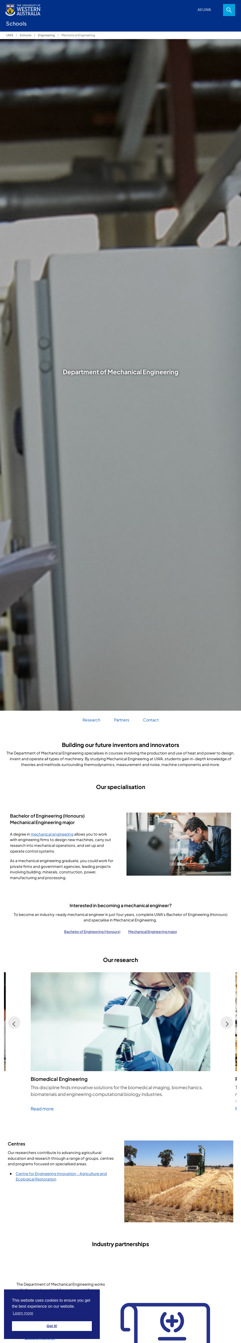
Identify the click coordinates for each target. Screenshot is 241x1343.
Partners (121, 719)
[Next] (227, 1022)
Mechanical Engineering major (152, 931)
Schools (25, 35)
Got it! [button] (52, 1326)
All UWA (204, 9)
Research (91, 719)
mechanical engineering (52, 834)
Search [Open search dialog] (229, 10)
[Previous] (14, 1022)
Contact (151, 719)
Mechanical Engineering (78, 35)
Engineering (46, 35)
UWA (9, 35)
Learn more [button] (23, 1313)
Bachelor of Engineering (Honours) (92, 931)
